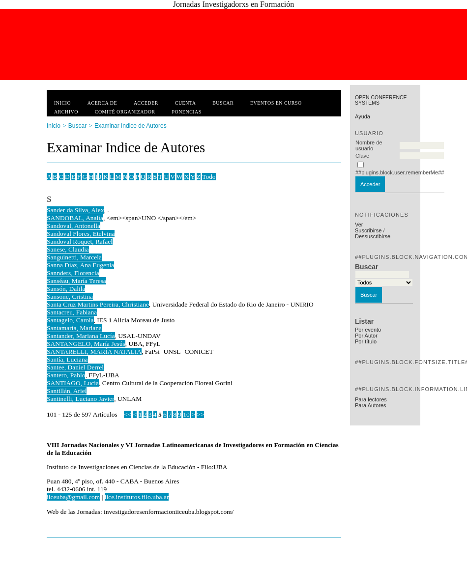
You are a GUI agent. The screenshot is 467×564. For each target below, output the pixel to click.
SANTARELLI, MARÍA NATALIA (94, 351)
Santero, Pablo (66, 375)
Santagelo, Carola (70, 320)
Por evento (368, 330)
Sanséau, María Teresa (76, 280)
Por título (366, 341)
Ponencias (186, 111)
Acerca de (102, 103)
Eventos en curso (276, 103)
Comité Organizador (125, 111)
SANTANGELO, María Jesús (86, 343)
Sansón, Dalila (66, 288)
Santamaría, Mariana (74, 328)
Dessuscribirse (372, 236)
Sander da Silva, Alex (75, 210)
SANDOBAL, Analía (75, 218)
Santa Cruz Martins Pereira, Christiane (98, 304)
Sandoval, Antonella (73, 225)
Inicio (62, 103)
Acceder (146, 103)
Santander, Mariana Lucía (81, 335)
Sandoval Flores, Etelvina (81, 233)
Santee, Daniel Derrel (75, 367)
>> (200, 414)
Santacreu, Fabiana (72, 312)
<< (127, 414)
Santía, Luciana (67, 359)
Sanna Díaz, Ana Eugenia (80, 265)
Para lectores (371, 399)
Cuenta (185, 103)
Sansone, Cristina (70, 296)
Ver (359, 224)
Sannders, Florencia (73, 273)
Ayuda (362, 116)
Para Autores (370, 405)
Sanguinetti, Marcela (74, 257)
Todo (208, 176)
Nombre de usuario (368, 145)
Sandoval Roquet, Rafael (80, 241)
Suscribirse (368, 230)
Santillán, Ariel (67, 391)
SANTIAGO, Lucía (73, 383)
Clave (362, 156)
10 (186, 414)
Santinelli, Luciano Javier (80, 398)
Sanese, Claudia (68, 249)
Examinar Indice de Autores (130, 125)
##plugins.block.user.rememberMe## (399, 172)
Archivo (66, 111)
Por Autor (366, 335)
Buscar (223, 103)
